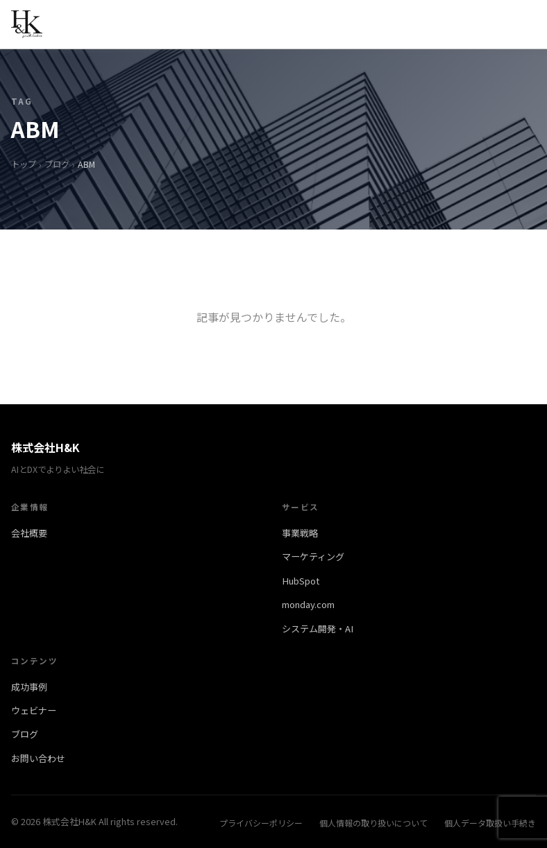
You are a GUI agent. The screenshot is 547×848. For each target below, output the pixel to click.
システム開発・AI (317, 628)
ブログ (56, 164)
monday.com (308, 604)
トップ (23, 164)
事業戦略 (300, 532)
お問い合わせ (38, 758)
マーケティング (313, 556)
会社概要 (29, 532)
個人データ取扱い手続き (490, 823)
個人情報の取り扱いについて (373, 823)
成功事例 (29, 686)
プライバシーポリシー (261, 823)
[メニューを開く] (521, 24)
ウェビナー (33, 710)
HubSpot (300, 580)
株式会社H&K (45, 447)
